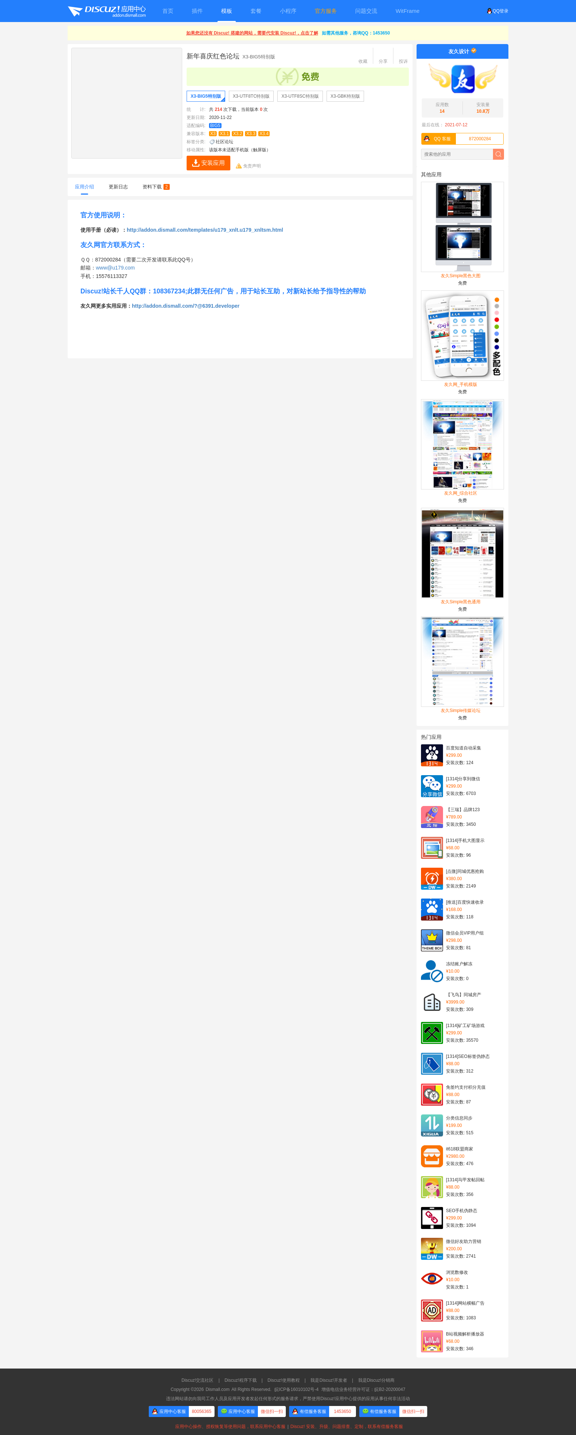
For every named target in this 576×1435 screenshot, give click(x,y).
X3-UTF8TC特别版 (251, 96)
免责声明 (252, 166)
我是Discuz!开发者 (328, 1380)
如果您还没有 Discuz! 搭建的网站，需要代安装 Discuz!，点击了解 (252, 33)
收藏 (363, 61)
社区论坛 (224, 141)
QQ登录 (497, 11)
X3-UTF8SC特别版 (299, 96)
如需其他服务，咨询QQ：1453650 (356, 33)
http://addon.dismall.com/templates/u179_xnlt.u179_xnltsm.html (205, 230)
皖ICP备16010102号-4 (296, 1389)
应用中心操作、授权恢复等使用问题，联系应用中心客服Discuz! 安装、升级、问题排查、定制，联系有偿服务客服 (288, 1426)
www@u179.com (115, 268)
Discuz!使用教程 (283, 1380)
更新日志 (118, 186)
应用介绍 (84, 186)
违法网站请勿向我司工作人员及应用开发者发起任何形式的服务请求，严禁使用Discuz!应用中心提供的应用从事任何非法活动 (288, 1398)
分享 (383, 61)
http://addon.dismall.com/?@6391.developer (186, 306)
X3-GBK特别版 (345, 96)
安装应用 (213, 163)
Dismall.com (218, 1389)
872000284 (456, 138)
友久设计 (459, 51)
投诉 (403, 61)
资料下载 (156, 186)
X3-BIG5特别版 (206, 96)
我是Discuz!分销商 (376, 1380)
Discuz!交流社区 (197, 1380)
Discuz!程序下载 (240, 1380)
